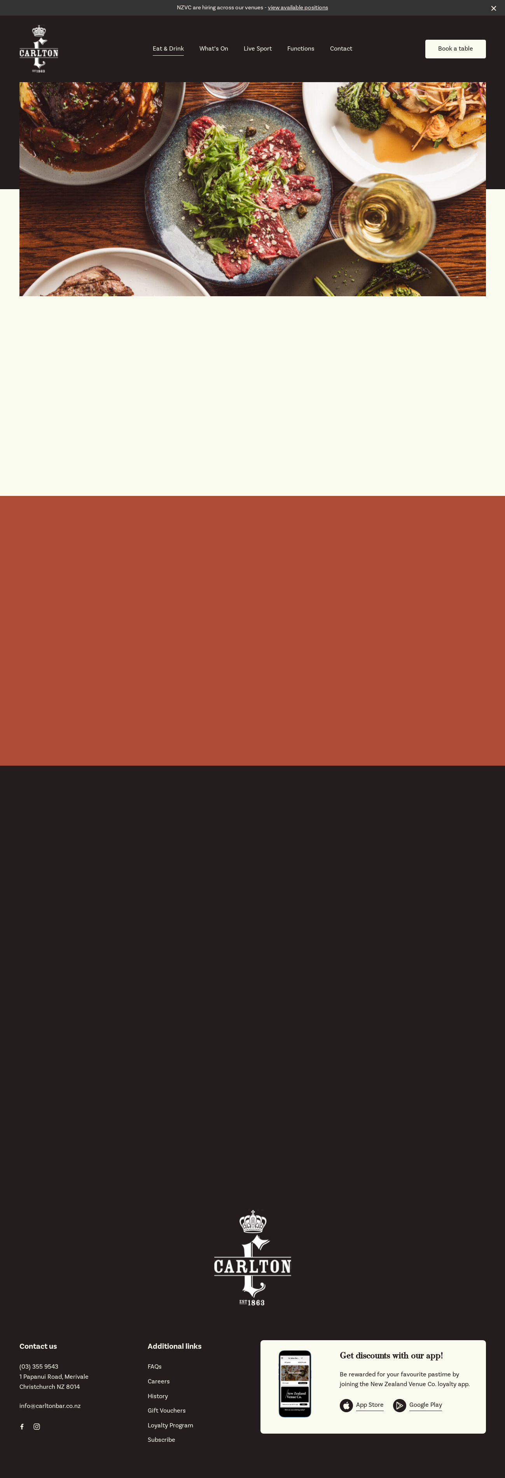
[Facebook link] (22, 1426)
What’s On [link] (213, 49)
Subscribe (161, 1440)
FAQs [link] (155, 1367)
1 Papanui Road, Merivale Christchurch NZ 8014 (54, 1382)
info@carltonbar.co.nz (49, 1406)
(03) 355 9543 (38, 1367)
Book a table (455, 49)
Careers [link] (159, 1381)
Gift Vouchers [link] (167, 1411)
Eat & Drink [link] (168, 49)
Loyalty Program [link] (170, 1425)
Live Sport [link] (258, 49)
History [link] (158, 1396)
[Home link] (38, 49)
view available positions (298, 7)
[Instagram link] (37, 1426)
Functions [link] (301, 49)
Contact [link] (341, 49)
